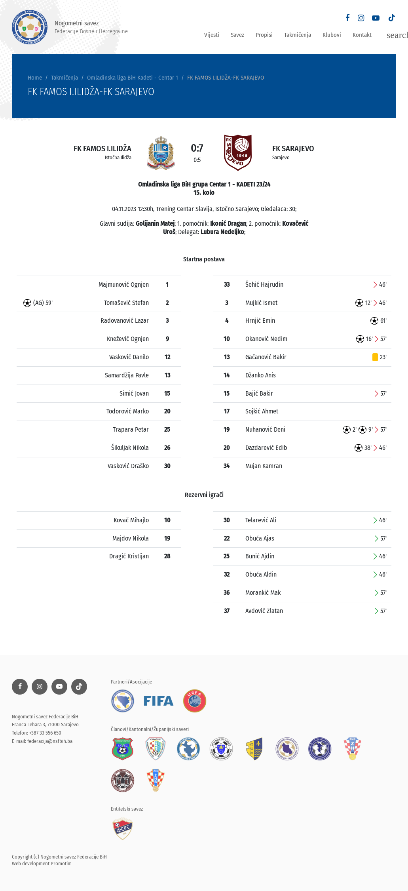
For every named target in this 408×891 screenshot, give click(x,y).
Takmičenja (297, 34)
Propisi (264, 34)
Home (35, 77)
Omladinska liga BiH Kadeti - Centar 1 (132, 77)
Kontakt (362, 34)
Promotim (61, 863)
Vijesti (211, 34)
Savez (237, 34)
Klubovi (332, 34)
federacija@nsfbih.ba (49, 741)
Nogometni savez (70, 27)
